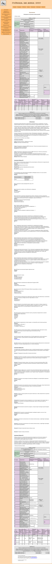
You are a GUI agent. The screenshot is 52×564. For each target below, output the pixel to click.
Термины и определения (6, 12)
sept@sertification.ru (34, 557)
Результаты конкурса (6, 23)
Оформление (6, 25)
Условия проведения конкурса (6, 17)
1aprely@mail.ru (17, 339)
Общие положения (6, 32)
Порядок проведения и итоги (6, 20)
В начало (6, 9)
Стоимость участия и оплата (6, 27)
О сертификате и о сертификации (6, 30)
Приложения (6, 34)
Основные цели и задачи (6, 15)
